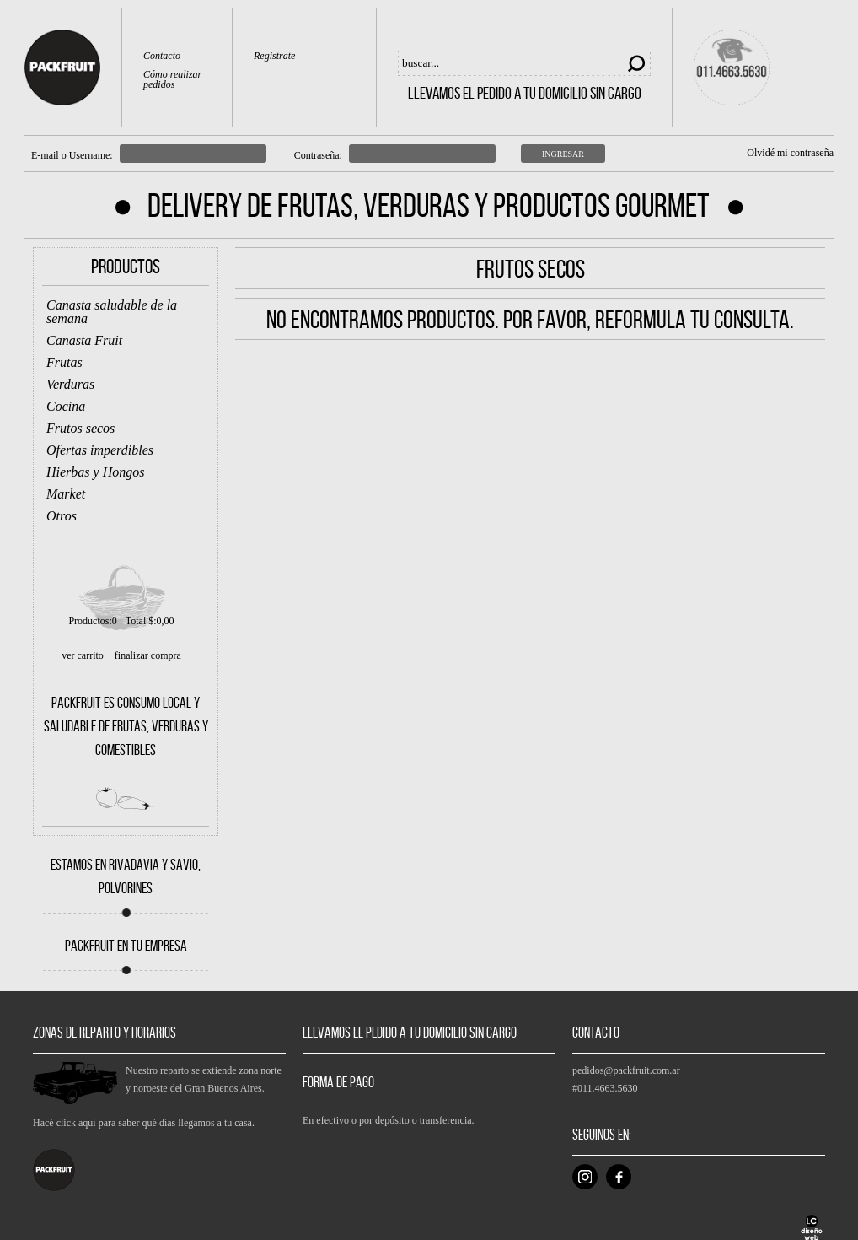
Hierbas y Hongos (95, 472)
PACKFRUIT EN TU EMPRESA (126, 945)
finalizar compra (148, 655)
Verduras (70, 384)
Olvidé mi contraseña (790, 153)
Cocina (65, 406)
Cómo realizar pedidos (172, 79)
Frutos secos (80, 428)
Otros (61, 516)
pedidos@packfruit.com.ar (626, 1070)
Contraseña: (318, 155)
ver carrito (83, 655)
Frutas (64, 362)
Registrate (274, 56)
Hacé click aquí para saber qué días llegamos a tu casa (142, 1123)
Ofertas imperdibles (99, 450)
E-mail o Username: (72, 155)
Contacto (161, 56)
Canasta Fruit (84, 340)
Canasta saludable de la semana (111, 312)
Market (65, 494)
